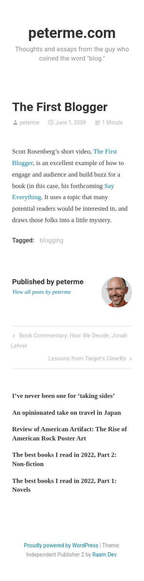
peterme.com (72, 33)
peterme (30, 122)
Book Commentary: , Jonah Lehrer (69, 339)
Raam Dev (104, 555)
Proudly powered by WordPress (61, 545)
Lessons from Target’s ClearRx (87, 359)
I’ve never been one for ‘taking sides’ (63, 395)
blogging (51, 240)
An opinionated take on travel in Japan (66, 412)
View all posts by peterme (41, 292)
